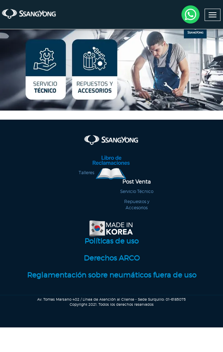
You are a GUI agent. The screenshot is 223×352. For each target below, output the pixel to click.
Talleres (86, 180)
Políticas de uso (111, 251)
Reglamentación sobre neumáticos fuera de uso (111, 285)
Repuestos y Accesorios (136, 211)
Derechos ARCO (112, 268)
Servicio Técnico (137, 199)
